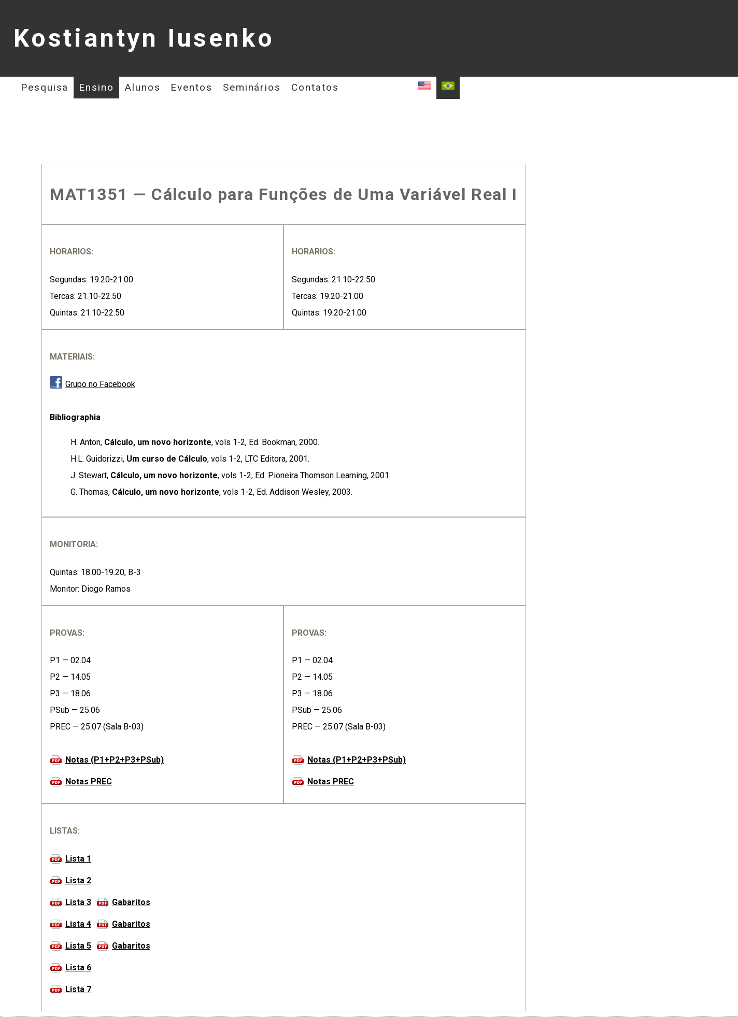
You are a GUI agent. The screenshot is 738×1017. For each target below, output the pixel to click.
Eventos (191, 87)
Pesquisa (44, 87)
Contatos (314, 87)
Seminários (252, 87)
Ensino (96, 87)
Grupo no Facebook (100, 384)
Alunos (142, 87)
